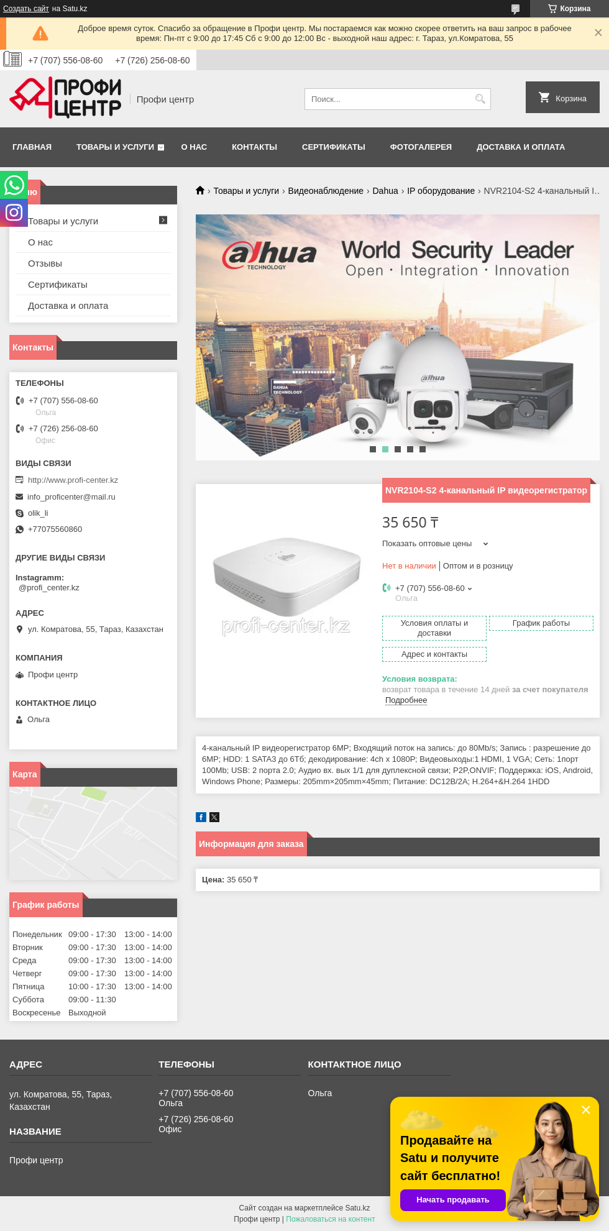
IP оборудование (441, 191)
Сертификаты (333, 147)
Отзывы (45, 263)
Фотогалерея (421, 147)
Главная (32, 147)
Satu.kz (357, 1208)
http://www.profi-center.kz (73, 480)
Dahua (385, 191)
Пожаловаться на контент (330, 1219)
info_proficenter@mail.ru (71, 496)
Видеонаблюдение (326, 191)
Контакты (254, 147)
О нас (194, 147)
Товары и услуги (115, 147)
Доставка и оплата (521, 147)
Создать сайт (26, 8)
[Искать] (480, 99)
